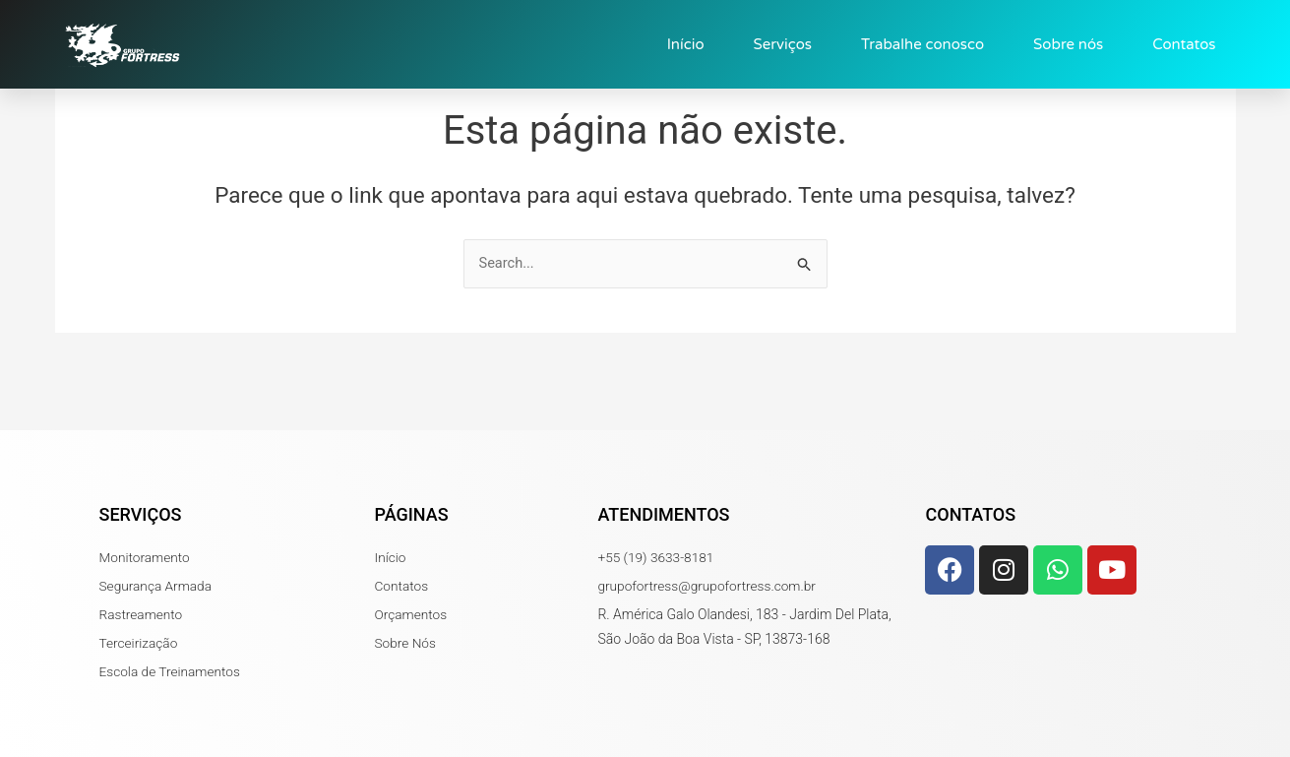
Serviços (783, 44)
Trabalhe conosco (922, 44)
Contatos (1183, 44)
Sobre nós (1068, 44)
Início (686, 44)
